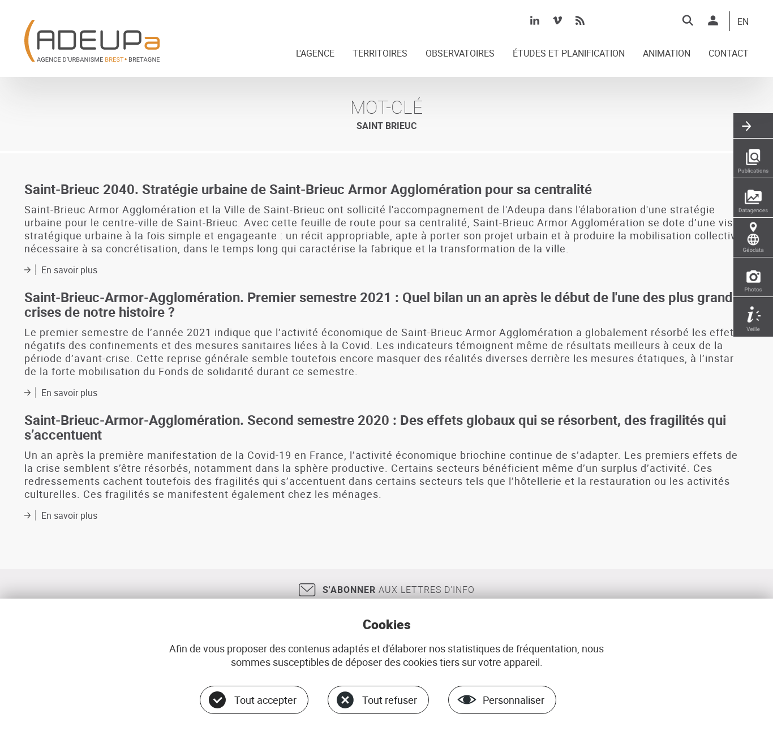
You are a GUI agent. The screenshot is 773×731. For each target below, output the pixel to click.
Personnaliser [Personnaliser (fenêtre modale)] (513, 700)
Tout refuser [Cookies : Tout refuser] (389, 700)
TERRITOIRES (380, 53)
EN (743, 22)
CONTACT (728, 53)
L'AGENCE (315, 53)
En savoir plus (69, 270)
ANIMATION (666, 53)
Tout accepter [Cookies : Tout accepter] (265, 700)
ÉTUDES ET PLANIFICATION (569, 53)
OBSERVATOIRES (460, 53)
